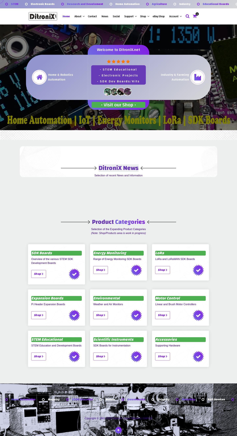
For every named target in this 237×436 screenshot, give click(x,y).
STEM (14, 4)
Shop (143, 16)
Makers (111, 399)
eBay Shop (159, 16)
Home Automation (127, 4)
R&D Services (217, 399)
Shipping (164, 399)
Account (173, 16)
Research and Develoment (85, 4)
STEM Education (83, 399)
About (77, 16)
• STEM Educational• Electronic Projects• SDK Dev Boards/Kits (118, 75)
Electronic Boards (43, 4)
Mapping (54, 399)
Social (116, 16)
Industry (184, 4)
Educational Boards (216, 4)
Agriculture (159, 4)
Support (128, 16)
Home (66, 16)
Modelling (189, 399)
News (104, 16)
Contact (92, 16)
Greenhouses (137, 399)
